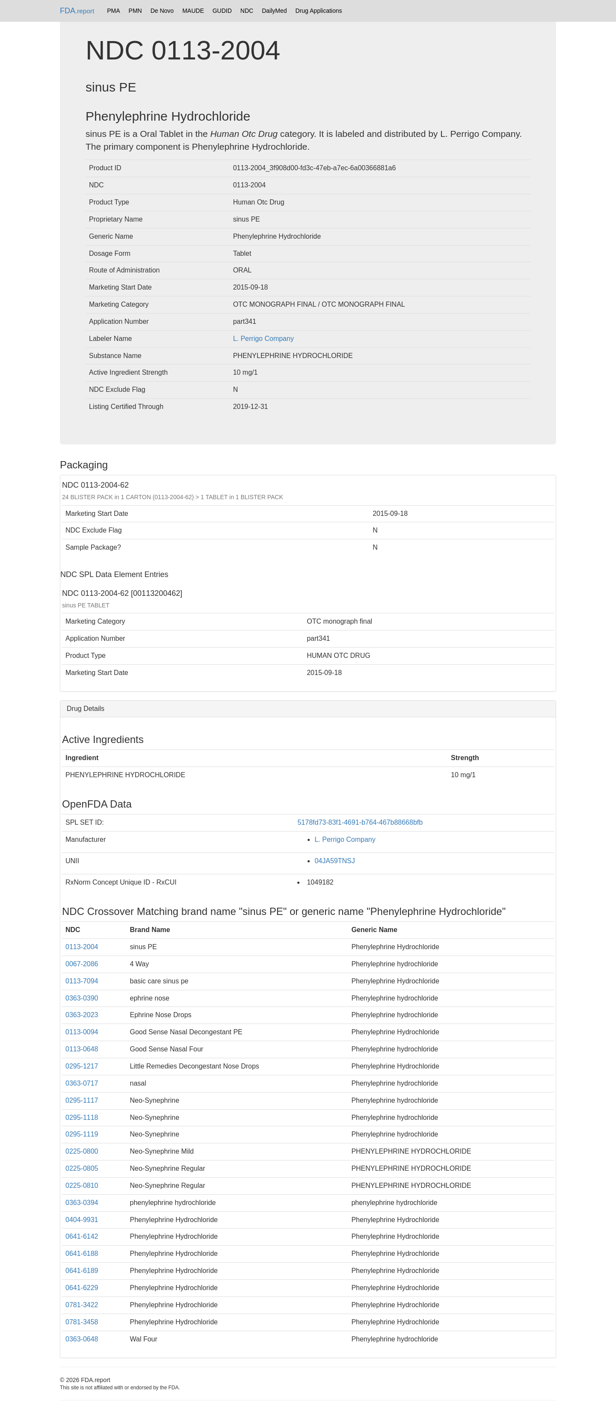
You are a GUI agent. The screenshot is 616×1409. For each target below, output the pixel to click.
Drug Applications (319, 10)
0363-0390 (81, 998)
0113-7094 (81, 981)
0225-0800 (81, 1151)
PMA (113, 10)
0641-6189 (81, 1270)
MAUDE (193, 10)
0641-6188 (81, 1253)
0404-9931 (81, 1219)
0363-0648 (81, 1339)
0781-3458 (81, 1322)
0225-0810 (81, 1185)
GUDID (222, 10)
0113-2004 (81, 946)
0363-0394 (81, 1202)
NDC (246, 10)
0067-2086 (81, 964)
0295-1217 (81, 1066)
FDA (77, 10)
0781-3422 (81, 1304)
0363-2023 (81, 1014)
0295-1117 (81, 1100)
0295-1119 (81, 1134)
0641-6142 (81, 1236)
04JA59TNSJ (334, 860)
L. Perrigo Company (263, 338)
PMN (135, 10)
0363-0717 (81, 1083)
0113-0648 (81, 1049)
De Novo (162, 10)
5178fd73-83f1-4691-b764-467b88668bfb (360, 822)
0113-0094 (81, 1032)
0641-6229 (81, 1287)
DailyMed (274, 10)
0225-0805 (81, 1168)
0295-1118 (81, 1117)
